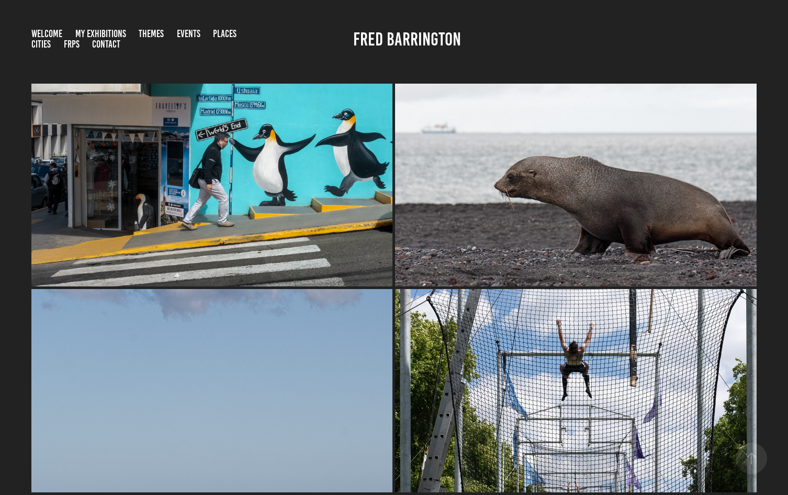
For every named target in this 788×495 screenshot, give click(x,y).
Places (225, 33)
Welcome (46, 33)
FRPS (72, 44)
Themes (151, 33)
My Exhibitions (100, 33)
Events (188, 33)
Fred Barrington (407, 39)
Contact (106, 44)
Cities (41, 44)
